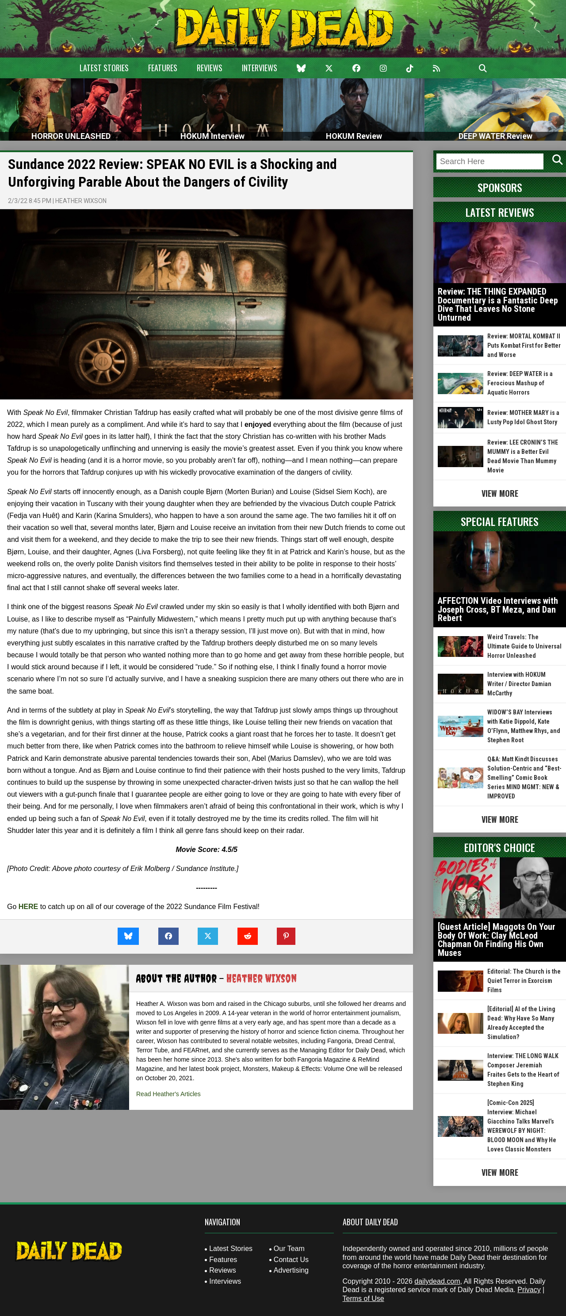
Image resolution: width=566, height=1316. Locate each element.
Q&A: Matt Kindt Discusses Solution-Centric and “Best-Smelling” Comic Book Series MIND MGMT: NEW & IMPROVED (524, 778)
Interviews (259, 67)
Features (162, 67)
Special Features (500, 521)
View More (500, 493)
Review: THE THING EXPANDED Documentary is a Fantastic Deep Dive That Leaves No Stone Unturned (498, 304)
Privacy (528, 1289)
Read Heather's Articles (168, 1093)
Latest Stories (104, 67)
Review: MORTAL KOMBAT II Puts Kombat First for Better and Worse (524, 345)
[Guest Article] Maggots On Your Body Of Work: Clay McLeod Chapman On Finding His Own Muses (496, 939)
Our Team (289, 1248)
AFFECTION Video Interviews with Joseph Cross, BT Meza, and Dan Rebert (498, 609)
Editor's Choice (499, 847)
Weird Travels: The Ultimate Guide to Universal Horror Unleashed (524, 646)
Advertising (291, 1270)
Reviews (209, 67)
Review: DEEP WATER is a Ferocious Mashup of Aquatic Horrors (520, 383)
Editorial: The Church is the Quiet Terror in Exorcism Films (524, 981)
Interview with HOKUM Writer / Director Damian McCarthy (519, 684)
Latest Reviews (500, 212)
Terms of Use (363, 1298)
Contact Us (291, 1259)
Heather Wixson (81, 200)
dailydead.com (437, 1281)
